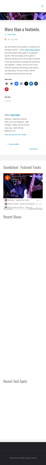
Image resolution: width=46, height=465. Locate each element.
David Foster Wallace (32, 50)
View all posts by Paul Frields (16, 135)
